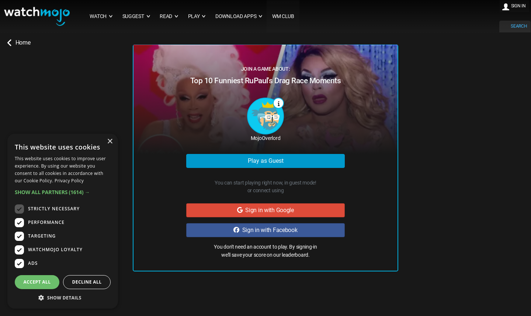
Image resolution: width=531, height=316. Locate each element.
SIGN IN (518, 5)
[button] (63, 192)
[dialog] (62, 221)
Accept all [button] (37, 282)
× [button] (109, 141)
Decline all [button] (87, 282)
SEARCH (519, 26)
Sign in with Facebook (265, 230)
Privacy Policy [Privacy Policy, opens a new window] (69, 181)
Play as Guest (266, 160)
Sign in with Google (265, 210)
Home (19, 42)
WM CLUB (283, 16)
